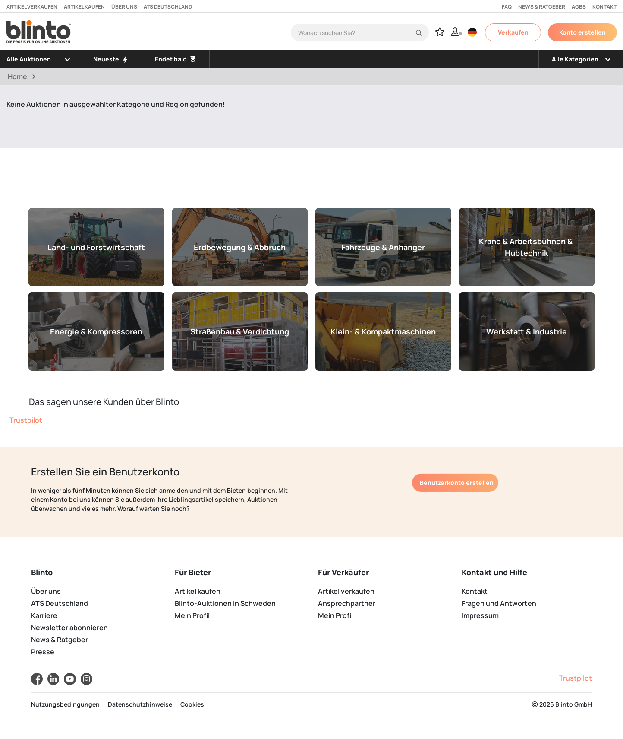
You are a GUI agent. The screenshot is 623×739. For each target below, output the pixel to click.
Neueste (111, 59)
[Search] (360, 32)
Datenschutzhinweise (140, 704)
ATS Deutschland (168, 6)
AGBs (579, 6)
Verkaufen (513, 32)
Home (17, 76)
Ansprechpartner (346, 603)
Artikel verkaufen (31, 6)
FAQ (507, 6)
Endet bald (175, 59)
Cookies (192, 704)
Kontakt (604, 6)
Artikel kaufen (84, 6)
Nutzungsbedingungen (65, 704)
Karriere (44, 615)
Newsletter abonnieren (69, 627)
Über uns (124, 6)
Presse (42, 651)
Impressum (480, 615)
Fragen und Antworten (499, 603)
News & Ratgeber (541, 6)
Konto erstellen (582, 32)
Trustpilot (25, 420)
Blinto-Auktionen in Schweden (225, 603)
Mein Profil (192, 615)
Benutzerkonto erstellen (457, 482)
